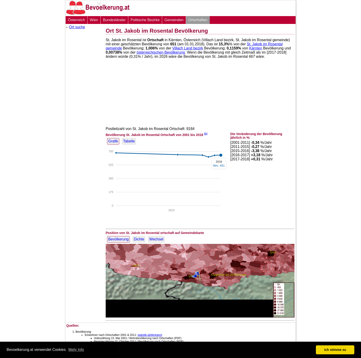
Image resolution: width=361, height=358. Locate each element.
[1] (205, 133)
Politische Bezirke (145, 20)
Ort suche (77, 27)
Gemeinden (173, 20)
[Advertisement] (83, 100)
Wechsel (156, 239)
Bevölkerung (118, 239)
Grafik (113, 141)
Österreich (76, 20)
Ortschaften (197, 20)
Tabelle (129, 141)
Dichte (139, 239)
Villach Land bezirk (187, 48)
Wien (94, 20)
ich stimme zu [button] (335, 350)
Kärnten (255, 48)
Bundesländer (114, 20)
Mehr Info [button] (76, 350)
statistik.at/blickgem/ (149, 335)
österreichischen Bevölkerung (161, 52)
